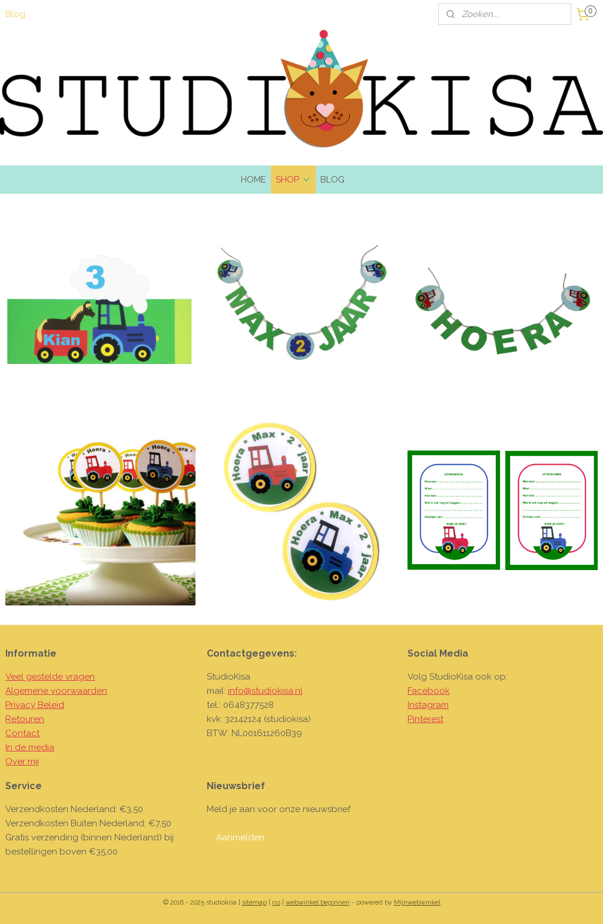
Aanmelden (240, 837)
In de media (29, 747)
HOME (253, 179)
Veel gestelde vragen (50, 676)
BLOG (332, 179)
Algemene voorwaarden (56, 690)
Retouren (24, 719)
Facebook (428, 690)
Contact (22, 733)
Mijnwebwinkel (417, 902)
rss (276, 902)
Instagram (428, 705)
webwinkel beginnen (318, 902)
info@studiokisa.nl (265, 690)
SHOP (293, 179)
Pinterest (425, 719)
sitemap (254, 902)
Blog (15, 14)
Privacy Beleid (34, 705)
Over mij (22, 761)
